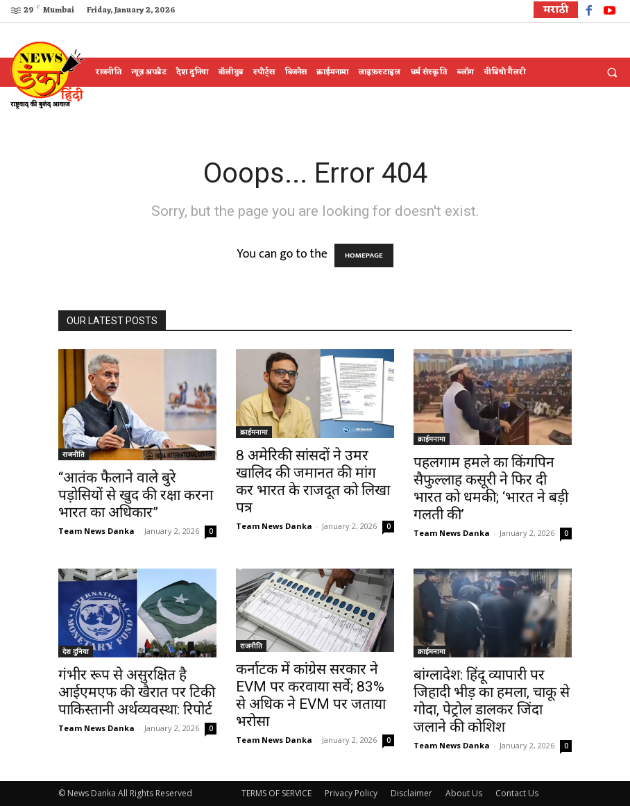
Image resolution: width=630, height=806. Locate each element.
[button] (612, 72)
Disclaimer (411, 793)
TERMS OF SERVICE (276, 793)
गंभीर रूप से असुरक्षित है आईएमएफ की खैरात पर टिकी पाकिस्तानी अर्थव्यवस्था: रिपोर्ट (136, 692)
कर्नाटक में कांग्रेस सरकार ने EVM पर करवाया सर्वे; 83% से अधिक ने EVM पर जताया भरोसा (311, 695)
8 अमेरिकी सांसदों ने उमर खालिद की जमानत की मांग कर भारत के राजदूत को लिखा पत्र (313, 481)
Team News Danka (96, 531)
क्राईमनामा (254, 432)
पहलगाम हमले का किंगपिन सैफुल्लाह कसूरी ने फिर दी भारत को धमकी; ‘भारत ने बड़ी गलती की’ (491, 488)
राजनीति (73, 454)
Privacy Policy (351, 793)
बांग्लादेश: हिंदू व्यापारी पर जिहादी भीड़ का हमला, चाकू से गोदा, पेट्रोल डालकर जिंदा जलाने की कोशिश (492, 700)
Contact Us (516, 793)
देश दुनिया (75, 651)
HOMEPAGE (364, 255)
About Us (463, 793)
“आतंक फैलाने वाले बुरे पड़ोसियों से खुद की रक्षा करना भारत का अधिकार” (135, 495)
